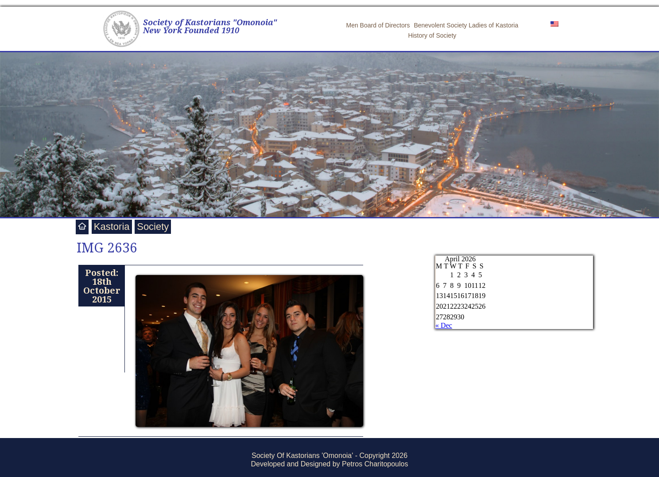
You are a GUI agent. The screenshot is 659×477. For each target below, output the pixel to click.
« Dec (443, 325)
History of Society (432, 35)
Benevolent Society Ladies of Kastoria (466, 25)
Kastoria (112, 226)
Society (153, 226)
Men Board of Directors (378, 25)
